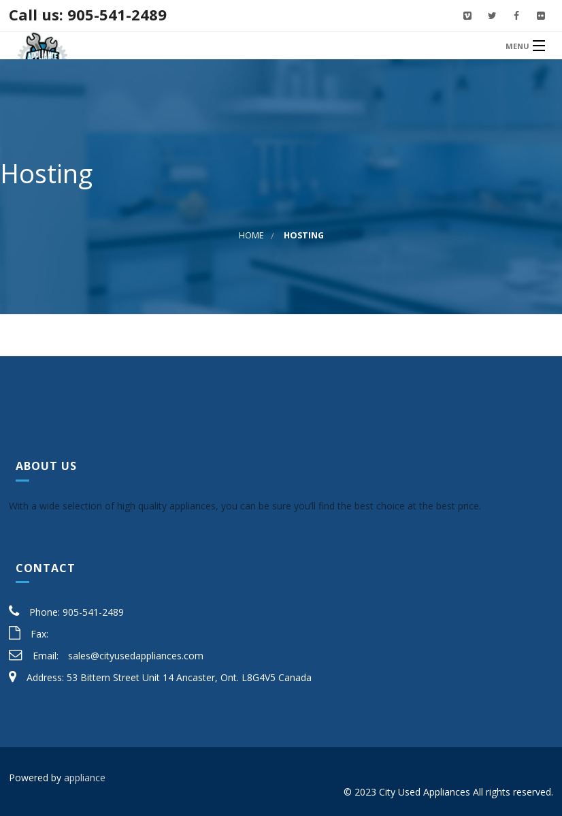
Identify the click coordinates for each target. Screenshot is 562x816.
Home (251, 235)
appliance (84, 777)
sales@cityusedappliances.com (135, 655)
